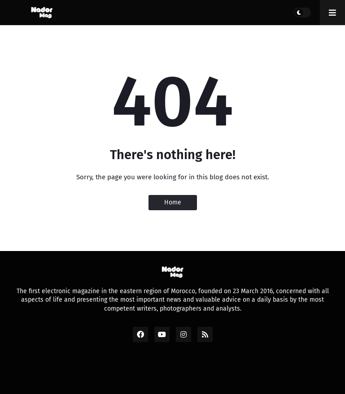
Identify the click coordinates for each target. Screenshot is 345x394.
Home (172, 202)
